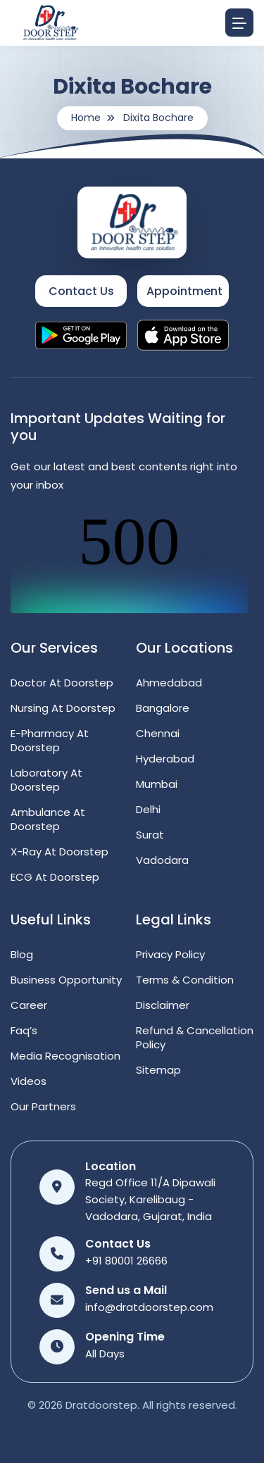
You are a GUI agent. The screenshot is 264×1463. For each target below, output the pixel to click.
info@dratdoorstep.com (149, 1307)
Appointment (184, 291)
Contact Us (81, 291)
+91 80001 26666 (126, 1260)
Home (86, 118)
